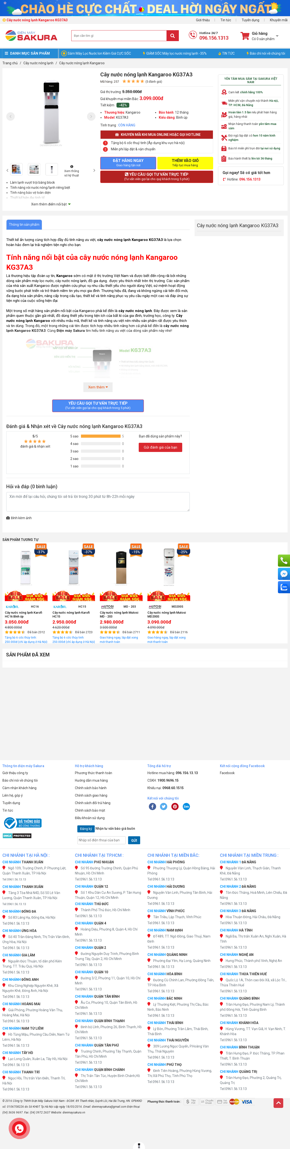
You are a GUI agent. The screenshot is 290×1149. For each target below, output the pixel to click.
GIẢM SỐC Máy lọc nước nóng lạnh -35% (175, 53)
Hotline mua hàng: (172, 773)
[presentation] (10, 116)
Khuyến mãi (279, 20)
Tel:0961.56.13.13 (14, 879)
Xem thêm (98, 387)
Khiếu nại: (165, 788)
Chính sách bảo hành (91, 788)
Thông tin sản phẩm (24, 224)
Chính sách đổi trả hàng (92, 803)
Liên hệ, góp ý (12, 795)
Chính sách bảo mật (90, 810)
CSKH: (163, 780)
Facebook (227, 773)
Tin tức (225, 20)
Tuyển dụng (250, 20)
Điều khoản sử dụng (90, 818)
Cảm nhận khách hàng (19, 788)
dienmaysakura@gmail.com (109, 1106)
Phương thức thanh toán (93, 773)
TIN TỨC (226, 53)
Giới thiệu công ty (15, 773)
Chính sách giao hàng (91, 795)
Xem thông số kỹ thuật (71, 171)
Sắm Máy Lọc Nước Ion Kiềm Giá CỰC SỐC (99, 53)
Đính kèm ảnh (19, 518)
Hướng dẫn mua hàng (91, 780)
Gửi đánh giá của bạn (160, 447)
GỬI (134, 841)
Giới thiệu (203, 20)
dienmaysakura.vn (74, 1112)
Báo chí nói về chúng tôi (266, 53)
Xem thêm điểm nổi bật (49, 204)
